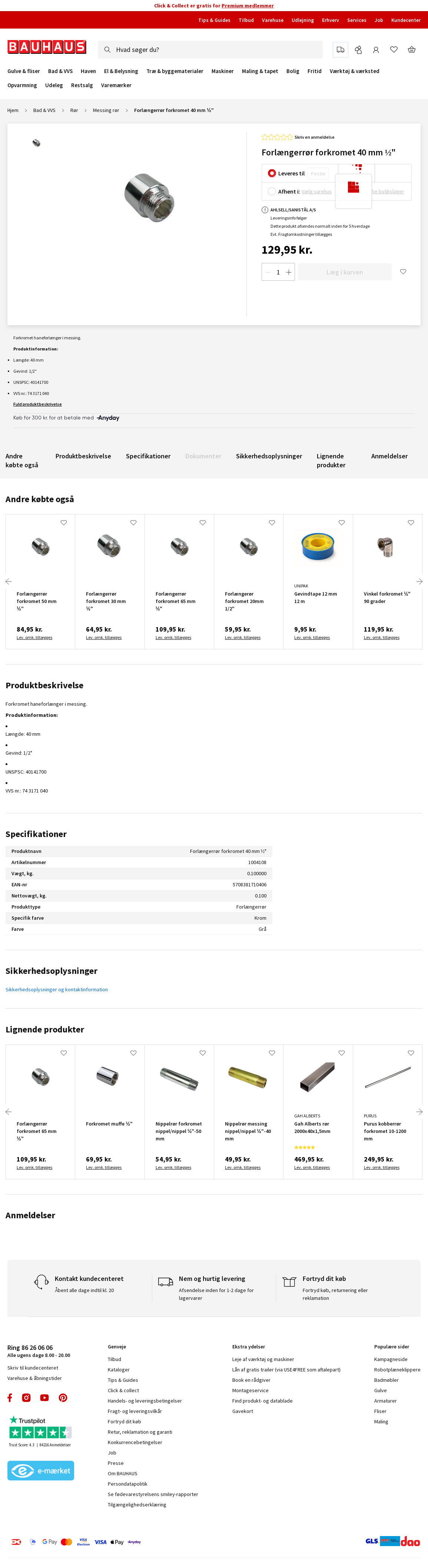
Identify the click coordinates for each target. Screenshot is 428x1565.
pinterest (63, 1398)
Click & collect (123, 1390)
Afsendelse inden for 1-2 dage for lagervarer (216, 1294)
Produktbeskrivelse (83, 456)
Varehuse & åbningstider (34, 1378)
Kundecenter (406, 20)
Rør (74, 110)
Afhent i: (289, 191)
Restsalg (82, 85)
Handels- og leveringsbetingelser (145, 1400)
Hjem (13, 110)
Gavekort (242, 1411)
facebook (10, 1398)
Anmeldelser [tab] (30, 1215)
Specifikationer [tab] (36, 834)
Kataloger (119, 1369)
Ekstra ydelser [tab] (248, 1346)
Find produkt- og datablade (262, 1400)
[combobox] (210, 50)
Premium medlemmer (248, 5)
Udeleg (54, 85)
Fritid (315, 71)
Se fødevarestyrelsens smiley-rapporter (153, 1494)
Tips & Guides (214, 20)
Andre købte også (22, 460)
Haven (88, 71)
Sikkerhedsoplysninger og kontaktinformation (57, 989)
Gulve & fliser (23, 71)
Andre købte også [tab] (40, 499)
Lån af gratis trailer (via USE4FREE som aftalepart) (286, 1369)
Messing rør (106, 110)
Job (379, 20)
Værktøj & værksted (354, 71)
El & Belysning (121, 71)
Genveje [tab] (117, 1346)
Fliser (380, 1411)
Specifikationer (148, 456)
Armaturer (385, 1400)
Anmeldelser (389, 456)
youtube (44, 1398)
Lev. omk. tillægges (34, 637)
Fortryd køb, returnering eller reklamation (335, 1294)
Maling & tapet (260, 71)
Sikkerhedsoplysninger (269, 456)
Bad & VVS (60, 71)
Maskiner (223, 71)
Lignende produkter (331, 460)
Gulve (380, 1390)
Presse (116, 1463)
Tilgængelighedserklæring (137, 1504)
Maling (381, 1421)
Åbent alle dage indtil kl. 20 (84, 1290)
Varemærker (116, 85)
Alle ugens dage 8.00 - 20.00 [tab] (38, 1350)
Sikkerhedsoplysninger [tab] (51, 970)
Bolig (292, 71)
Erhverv (330, 20)
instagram (26, 1398)
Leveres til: (292, 173)
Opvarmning (22, 85)
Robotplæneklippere (397, 1369)
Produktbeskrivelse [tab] (44, 685)
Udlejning (303, 20)
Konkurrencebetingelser (135, 1442)
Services (356, 20)
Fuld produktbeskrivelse (37, 404)
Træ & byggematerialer (174, 71)
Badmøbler (386, 1380)
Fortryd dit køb (124, 1421)
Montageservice (250, 1390)
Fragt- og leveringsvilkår (135, 1411)
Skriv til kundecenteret (32, 1367)
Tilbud (246, 20)
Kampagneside (391, 1359)
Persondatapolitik (127, 1483)
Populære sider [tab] (391, 1346)
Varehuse (272, 20)
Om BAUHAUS (122, 1473)
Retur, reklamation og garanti (140, 1432)
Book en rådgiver (251, 1380)
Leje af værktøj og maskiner (263, 1359)
